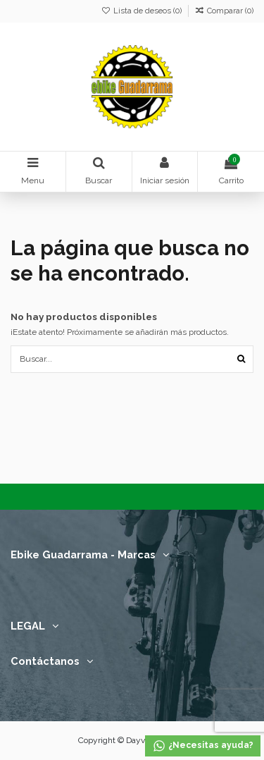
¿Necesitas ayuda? (202, 746)
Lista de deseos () (142, 11)
